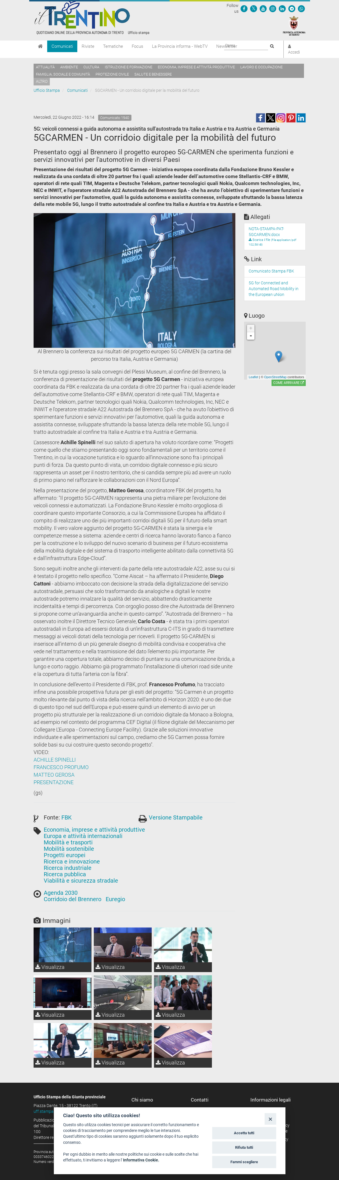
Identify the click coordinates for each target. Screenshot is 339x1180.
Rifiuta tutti (244, 1147)
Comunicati (62, 46)
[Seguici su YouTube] (263, 8)
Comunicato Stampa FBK (271, 271)
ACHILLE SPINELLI (55, 760)
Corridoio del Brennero (72, 899)
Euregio (115, 899)
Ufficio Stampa (47, 90)
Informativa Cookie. (141, 1160)
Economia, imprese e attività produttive (196, 67)
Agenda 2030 (61, 892)
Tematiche (113, 46)
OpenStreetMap (275, 377)
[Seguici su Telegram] (292, 8)
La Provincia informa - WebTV (180, 46)
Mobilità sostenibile (69, 848)
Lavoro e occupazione (261, 67)
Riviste (88, 46)
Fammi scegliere (244, 1162)
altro (41, 81)
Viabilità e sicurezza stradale (81, 880)
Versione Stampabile (176, 817)
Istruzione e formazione (128, 67)
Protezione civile (112, 74)
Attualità (45, 67)
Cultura (91, 67)
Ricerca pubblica (65, 874)
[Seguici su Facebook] (244, 8)
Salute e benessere (153, 74)
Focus (137, 46)
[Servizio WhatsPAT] (301, 8)
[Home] (40, 46)
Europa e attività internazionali (83, 836)
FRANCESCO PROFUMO (61, 767)
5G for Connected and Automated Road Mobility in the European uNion (273, 289)
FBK (66, 817)
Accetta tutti (244, 1133)
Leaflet (253, 377)
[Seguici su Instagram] (273, 8)
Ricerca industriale (67, 867)
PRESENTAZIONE (54, 782)
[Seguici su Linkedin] (282, 8)
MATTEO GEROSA (54, 775)
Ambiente (69, 67)
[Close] (270, 1118)
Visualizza (50, 967)
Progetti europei (64, 855)
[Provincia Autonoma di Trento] (294, 25)
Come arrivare (288, 383)
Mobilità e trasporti (68, 842)
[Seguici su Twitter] (254, 8)
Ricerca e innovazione (72, 861)
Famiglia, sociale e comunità (63, 74)
